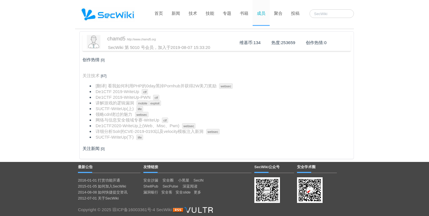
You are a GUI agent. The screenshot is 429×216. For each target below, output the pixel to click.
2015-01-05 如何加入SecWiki (102, 186)
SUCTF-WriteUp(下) (115, 137)
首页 (158, 13)
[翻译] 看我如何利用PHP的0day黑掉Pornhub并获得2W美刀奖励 (156, 85)
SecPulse (170, 186)
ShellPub (150, 186)
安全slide (183, 192)
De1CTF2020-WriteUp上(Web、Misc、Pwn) (138, 125)
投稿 (295, 13)
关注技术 (91, 75)
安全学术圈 (306, 167)
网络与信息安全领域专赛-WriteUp (127, 120)
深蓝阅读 (190, 186)
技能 (210, 13)
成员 (261, 13)
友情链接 (150, 167)
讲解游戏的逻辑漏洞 (115, 102)
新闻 (176, 13)
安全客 (166, 192)
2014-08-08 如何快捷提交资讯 (102, 192)
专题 (227, 13)
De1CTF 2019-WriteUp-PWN (123, 97)
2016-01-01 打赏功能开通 (99, 180)
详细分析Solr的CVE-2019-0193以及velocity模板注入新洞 (149, 131)
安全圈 (168, 180)
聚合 (278, 13)
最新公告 (85, 167)
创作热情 (91, 59)
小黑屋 (183, 180)
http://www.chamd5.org (141, 39)
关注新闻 (91, 148)
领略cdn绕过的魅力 (114, 114)
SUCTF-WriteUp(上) (115, 108)
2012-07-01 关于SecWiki (98, 198)
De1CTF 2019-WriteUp (117, 91)
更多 (197, 192)
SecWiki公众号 (267, 167)
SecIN (198, 180)
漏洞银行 (150, 192)
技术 (193, 13)
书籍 (244, 13)
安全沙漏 (150, 180)
